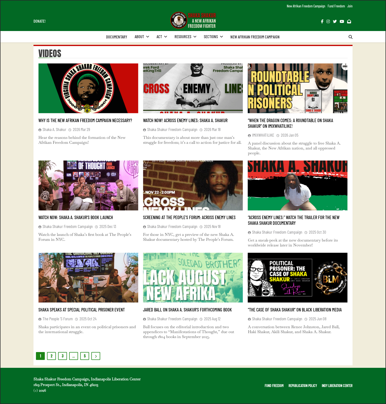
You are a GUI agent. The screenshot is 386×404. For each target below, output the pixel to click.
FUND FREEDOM (274, 386)
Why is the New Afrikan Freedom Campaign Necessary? (85, 120)
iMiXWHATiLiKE (263, 135)
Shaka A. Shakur (54, 129)
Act (159, 36)
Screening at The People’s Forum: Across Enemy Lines (189, 217)
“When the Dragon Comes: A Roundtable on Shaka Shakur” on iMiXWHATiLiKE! (290, 123)
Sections (211, 36)
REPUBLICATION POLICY (303, 386)
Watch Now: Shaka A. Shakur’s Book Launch (75, 217)
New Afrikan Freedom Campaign (306, 6)
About (139, 36)
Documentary (116, 36)
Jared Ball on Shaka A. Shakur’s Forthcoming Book (187, 309)
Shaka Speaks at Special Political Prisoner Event (81, 309)
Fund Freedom (336, 6)
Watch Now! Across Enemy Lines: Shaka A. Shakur (185, 120)
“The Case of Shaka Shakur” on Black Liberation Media (295, 309)
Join (350, 6)
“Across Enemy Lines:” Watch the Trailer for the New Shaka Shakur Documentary (293, 220)
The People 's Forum (58, 318)
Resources (183, 36)
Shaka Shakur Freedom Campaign (172, 129)
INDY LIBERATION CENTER (337, 386)
